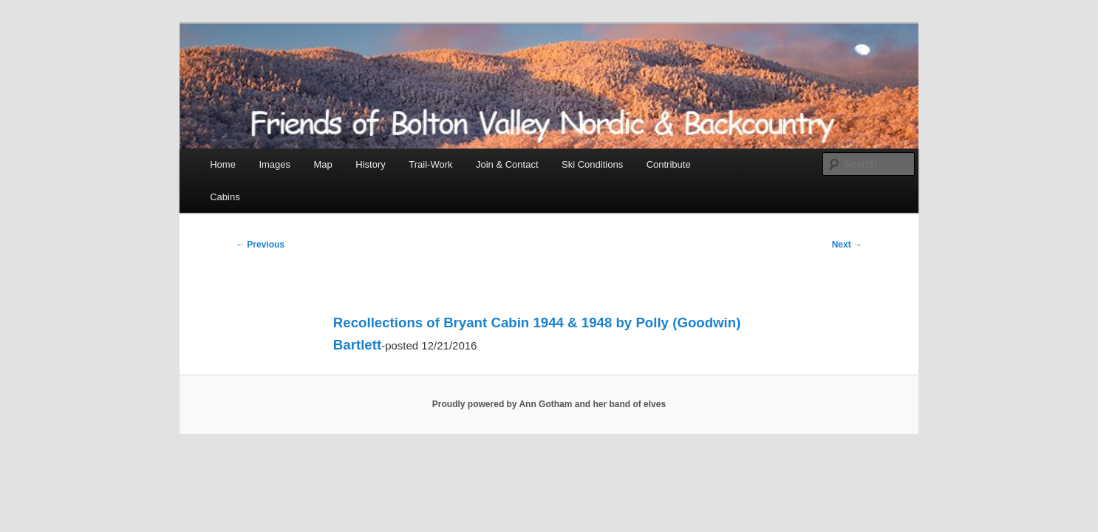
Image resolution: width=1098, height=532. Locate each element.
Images (274, 164)
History (370, 164)
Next (847, 244)
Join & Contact (507, 164)
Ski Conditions (592, 164)
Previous (260, 244)
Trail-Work (430, 164)
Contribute (669, 164)
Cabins (224, 196)
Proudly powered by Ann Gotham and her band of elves (549, 404)
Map (323, 164)
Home (223, 164)
